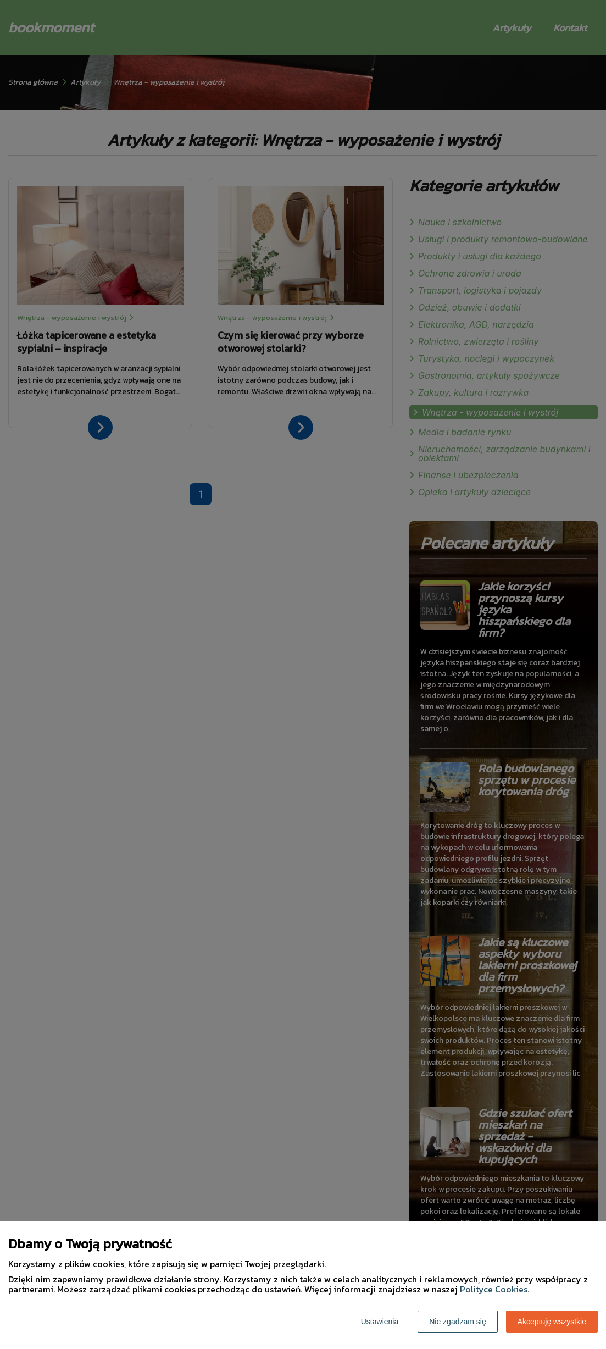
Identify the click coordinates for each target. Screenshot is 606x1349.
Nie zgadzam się (457, 1321)
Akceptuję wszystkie (552, 1321)
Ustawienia (379, 1321)
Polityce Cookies (493, 1289)
